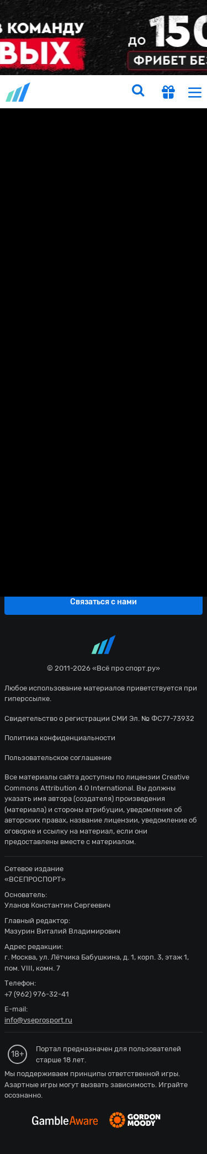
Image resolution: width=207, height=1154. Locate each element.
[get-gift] (168, 93)
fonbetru (103, 577)
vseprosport (19, 92)
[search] (138, 91)
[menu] (194, 92)
